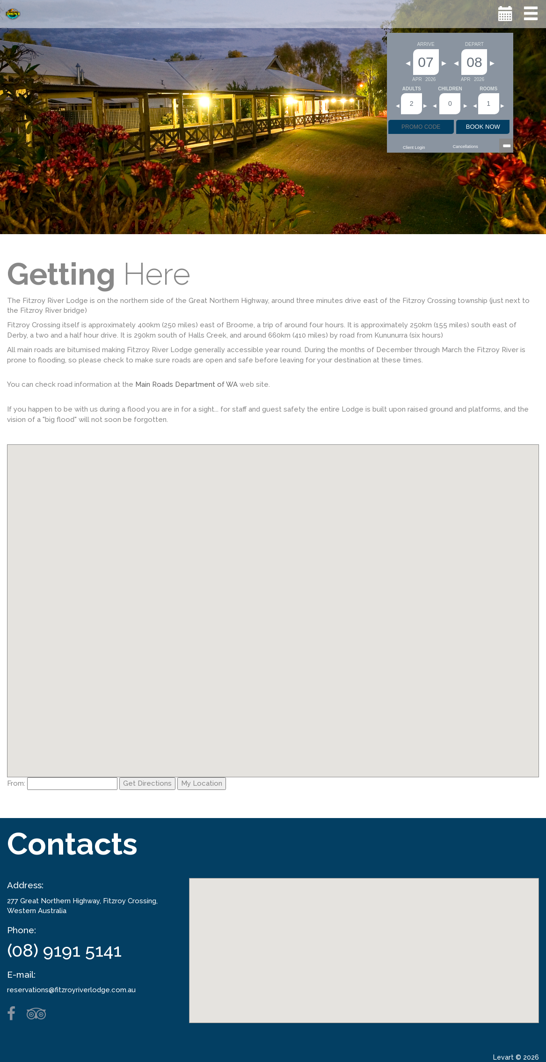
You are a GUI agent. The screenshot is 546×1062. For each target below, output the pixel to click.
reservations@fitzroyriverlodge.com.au (71, 990)
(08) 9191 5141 (64, 950)
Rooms (488, 89)
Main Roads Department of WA (186, 384)
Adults (411, 89)
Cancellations (465, 146)
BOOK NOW (483, 126)
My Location (201, 783)
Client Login (414, 147)
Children (450, 89)
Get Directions (147, 783)
